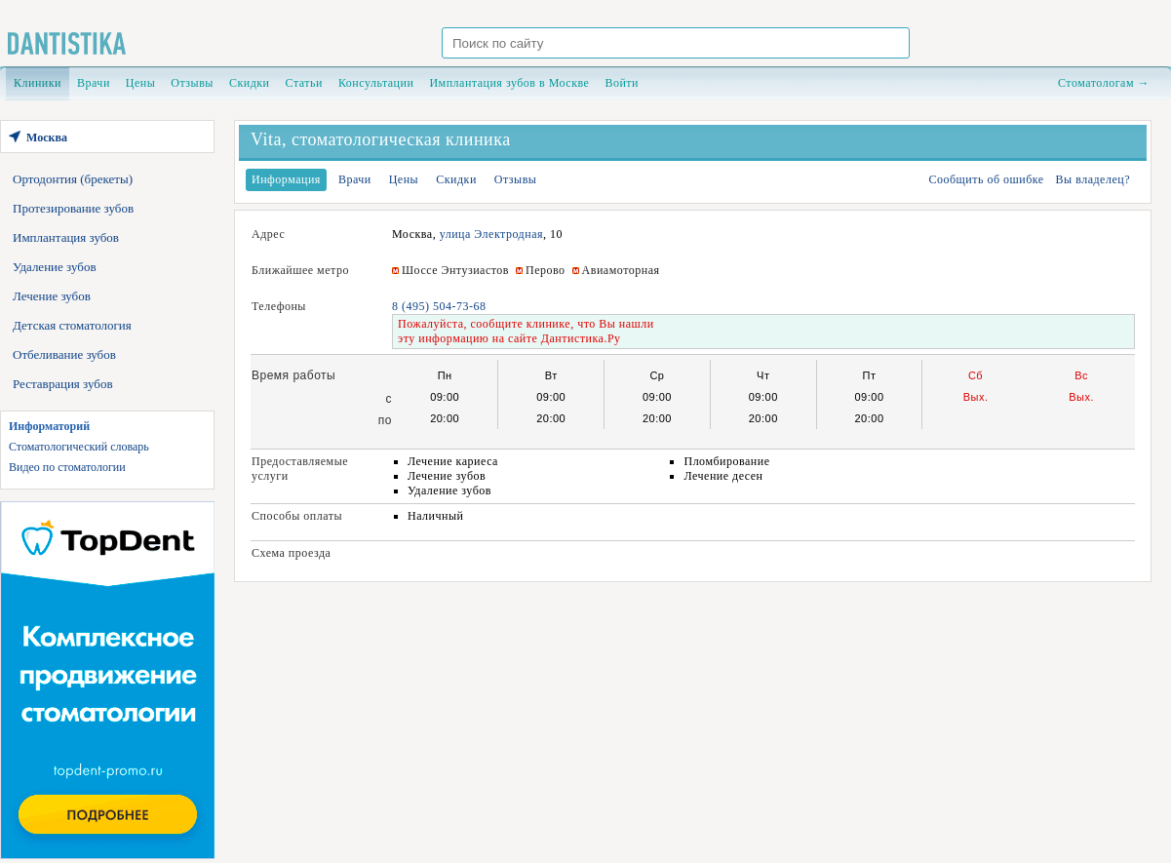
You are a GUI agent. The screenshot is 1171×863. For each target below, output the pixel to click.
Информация (286, 179)
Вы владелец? (1093, 179)
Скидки (249, 83)
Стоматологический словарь (79, 446)
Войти (622, 83)
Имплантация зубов (66, 237)
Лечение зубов (52, 296)
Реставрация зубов (63, 383)
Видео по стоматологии (67, 467)
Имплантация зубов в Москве (509, 83)
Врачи (93, 83)
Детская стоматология (72, 325)
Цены (140, 83)
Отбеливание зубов (64, 354)
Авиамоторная (621, 270)
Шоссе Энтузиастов (455, 270)
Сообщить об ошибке (985, 179)
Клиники (37, 83)
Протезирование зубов (73, 208)
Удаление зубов (55, 266)
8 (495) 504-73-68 (439, 306)
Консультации (375, 83)
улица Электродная (491, 234)
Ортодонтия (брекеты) (73, 179)
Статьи (304, 83)
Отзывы (192, 83)
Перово (546, 270)
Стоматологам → (1104, 83)
